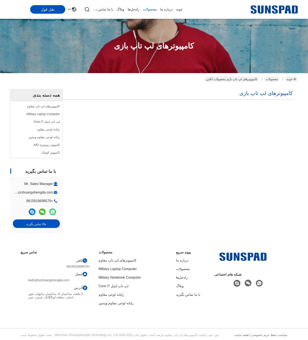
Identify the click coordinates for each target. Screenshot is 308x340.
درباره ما (166, 9)
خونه (179, 9)
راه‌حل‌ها (133, 9)
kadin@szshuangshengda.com (29, 192)
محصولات (150, 9)
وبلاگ (120, 9)
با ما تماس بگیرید (103, 9)
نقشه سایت (241, 335)
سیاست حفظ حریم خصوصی (269, 335)
